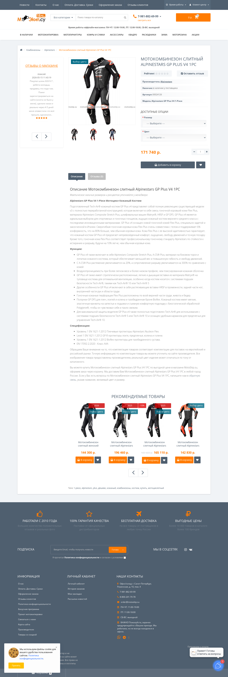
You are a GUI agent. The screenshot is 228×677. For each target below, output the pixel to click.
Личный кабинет (76, 583)
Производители (26, 629)
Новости (128, 4)
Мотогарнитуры (73, 34)
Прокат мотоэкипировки (30, 614)
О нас (23, 4)
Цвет (146, 131)
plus (95, 488)
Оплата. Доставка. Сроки (46, 4)
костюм (135, 488)
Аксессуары (116, 34)
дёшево (102, 488)
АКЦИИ (195, 34)
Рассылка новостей (77, 599)
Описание (77, 176)
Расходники (149, 34)
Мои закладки (75, 593)
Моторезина (179, 34)
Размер (148, 117)
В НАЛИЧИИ (26, 34)
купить (143, 488)
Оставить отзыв (194, 73)
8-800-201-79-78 (126, 596)
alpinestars (87, 488)
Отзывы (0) (96, 176)
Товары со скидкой (27, 634)
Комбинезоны (33, 50)
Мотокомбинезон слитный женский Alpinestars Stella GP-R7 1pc (88, 444)
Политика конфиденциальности (34, 604)
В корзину (84, 459)
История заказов (76, 588)
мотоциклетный (156, 488)
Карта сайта (24, 624)
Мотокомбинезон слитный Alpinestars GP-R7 (154, 444)
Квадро (133, 34)
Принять (16, 665)
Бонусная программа (28, 609)
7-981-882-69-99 (126, 591)
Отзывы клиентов (106, 4)
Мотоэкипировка (48, 34)
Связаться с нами (27, 619)
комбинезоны (124, 488)
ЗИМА (164, 34)
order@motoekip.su (128, 602)
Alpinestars (49, 50)
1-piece (77, 488)
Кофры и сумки (96, 34)
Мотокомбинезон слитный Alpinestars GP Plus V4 (121, 444)
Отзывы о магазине (41, 66)
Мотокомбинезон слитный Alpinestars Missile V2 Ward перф (188, 444)
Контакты (144, 4)
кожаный (111, 488)
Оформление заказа (78, 4)
